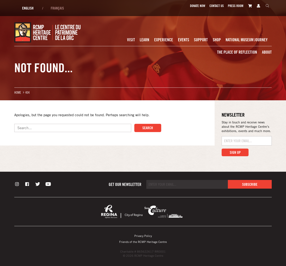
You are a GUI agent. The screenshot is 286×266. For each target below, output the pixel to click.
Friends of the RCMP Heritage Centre (143, 242)
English (28, 8)
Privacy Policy (143, 236)
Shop (217, 39)
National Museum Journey (247, 39)
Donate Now (197, 6)
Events (183, 39)
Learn (144, 39)
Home (17, 92)
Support (201, 39)
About (267, 52)
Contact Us (216, 6)
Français (57, 8)
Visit (131, 39)
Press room (235, 6)
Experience (163, 39)
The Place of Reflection (237, 52)
